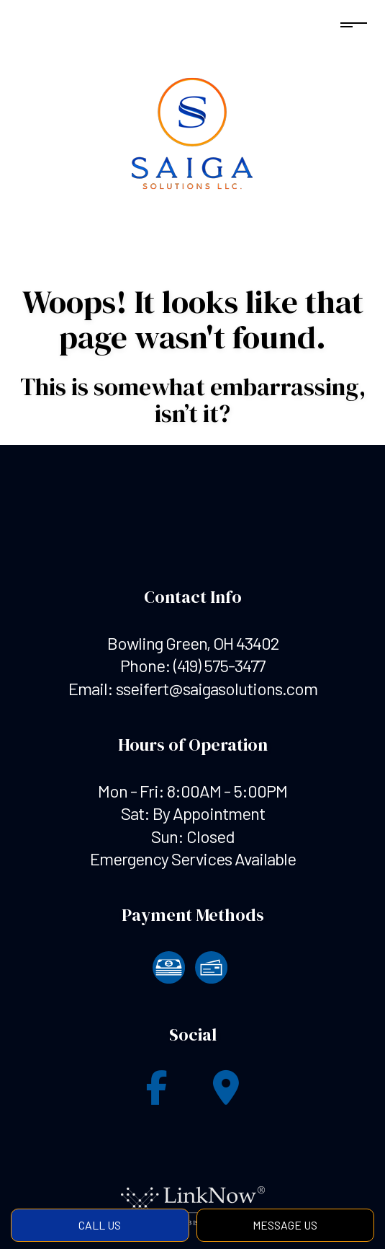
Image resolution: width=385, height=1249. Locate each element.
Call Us (99, 1225)
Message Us (285, 1225)
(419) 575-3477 (219, 665)
